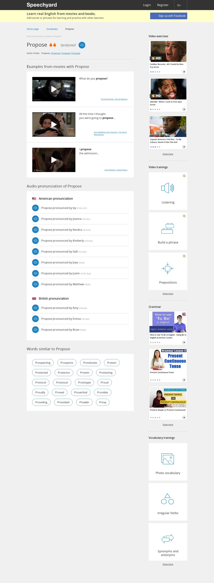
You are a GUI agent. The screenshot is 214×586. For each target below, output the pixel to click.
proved (59, 392)
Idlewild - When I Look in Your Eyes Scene (166, 103)
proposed (65, 53)
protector (64, 372)
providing (41, 402)
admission (90, 153)
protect (112, 363)
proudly (40, 392)
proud (105, 382)
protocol (40, 382)
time (90, 114)
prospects (67, 363)
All (80, 114)
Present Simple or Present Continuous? (168, 410)
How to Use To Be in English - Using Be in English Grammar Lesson (168, 336)
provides (102, 392)
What (82, 78)
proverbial (80, 392)
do (88, 78)
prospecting (42, 363)
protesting (106, 372)
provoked (63, 402)
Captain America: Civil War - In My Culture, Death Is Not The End (165, 140)
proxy (102, 402)
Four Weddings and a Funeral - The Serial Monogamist (110, 133)
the (85, 114)
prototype (84, 382)
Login (147, 5)
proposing (55, 53)
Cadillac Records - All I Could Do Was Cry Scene (166, 65)
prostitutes (90, 363)
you (93, 78)
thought (100, 114)
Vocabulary (52, 29)
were (88, 118)
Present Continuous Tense (162, 372)
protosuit (62, 382)
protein (84, 372)
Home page (33, 29)
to (100, 118)
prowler (84, 402)
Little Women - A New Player (115, 170)
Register (163, 5)
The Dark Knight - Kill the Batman (114, 99)
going (94, 118)
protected (41, 372)
